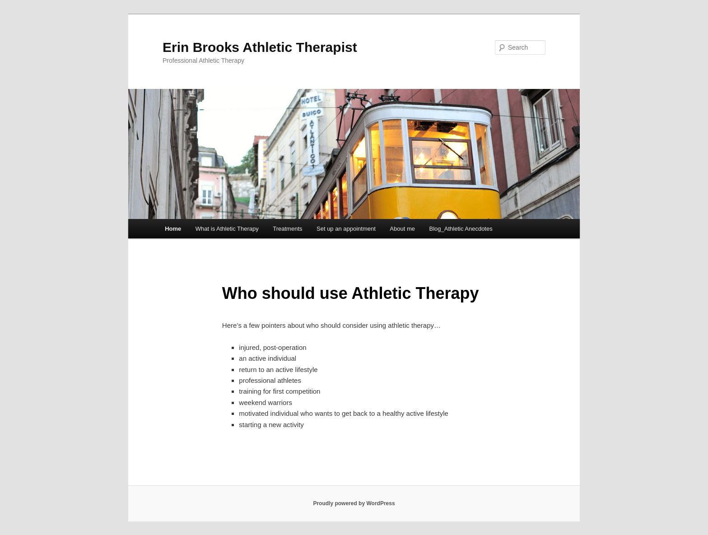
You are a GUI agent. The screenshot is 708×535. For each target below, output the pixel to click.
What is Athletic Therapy (227, 228)
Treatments (287, 228)
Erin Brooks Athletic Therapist (260, 47)
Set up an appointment (346, 228)
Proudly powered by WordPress (354, 503)
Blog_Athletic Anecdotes (461, 228)
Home (173, 228)
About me (402, 228)
